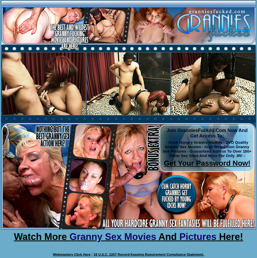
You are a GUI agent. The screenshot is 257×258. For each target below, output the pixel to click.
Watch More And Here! (128, 236)
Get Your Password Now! (207, 163)
